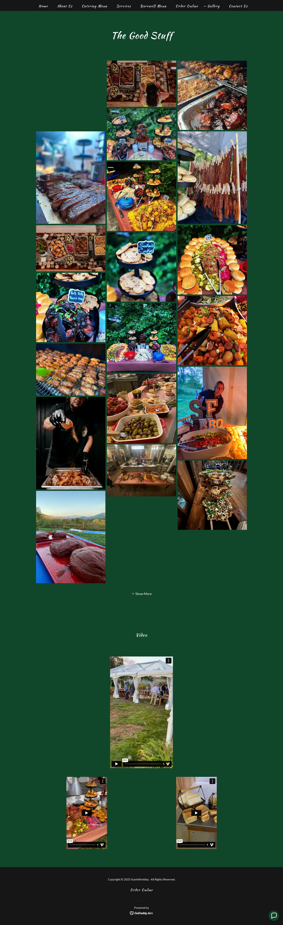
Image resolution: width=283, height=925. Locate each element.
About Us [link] (65, 5)
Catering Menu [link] (94, 5)
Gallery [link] (213, 6)
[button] (141, 593)
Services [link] (123, 5)
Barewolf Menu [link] (153, 5)
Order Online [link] (187, 5)
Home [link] (43, 5)
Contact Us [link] (238, 5)
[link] (141, 913)
